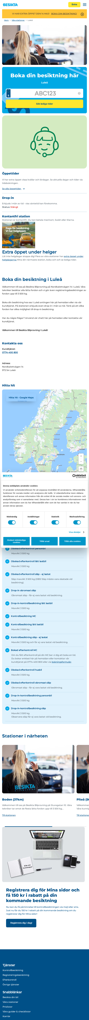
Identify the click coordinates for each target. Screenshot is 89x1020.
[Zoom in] (81, 456)
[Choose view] (81, 469)
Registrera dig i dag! (21, 923)
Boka (74, 4)
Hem (6, 20)
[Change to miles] (66, 472)
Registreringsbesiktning (16, 975)
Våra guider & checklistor (17, 1011)
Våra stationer (18, 20)
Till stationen (9, 815)
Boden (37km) (13, 799)
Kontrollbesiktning (13, 970)
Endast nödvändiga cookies (16, 541)
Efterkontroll (9, 979)
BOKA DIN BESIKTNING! (64, 13)
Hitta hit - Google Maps (21, 397)
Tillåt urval (45, 541)
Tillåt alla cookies (72, 541)
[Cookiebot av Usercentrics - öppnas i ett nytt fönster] (74, 476)
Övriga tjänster (11, 984)
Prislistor (7, 1006)
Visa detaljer (75, 532)
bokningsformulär (61, 662)
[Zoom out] (81, 461)
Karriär (6, 1016)
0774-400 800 (10, 352)
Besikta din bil (10, 997)
